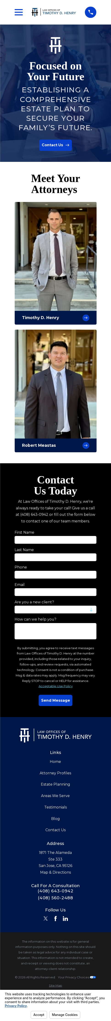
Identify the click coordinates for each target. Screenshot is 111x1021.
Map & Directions (55, 872)
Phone (20, 567)
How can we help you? (35, 619)
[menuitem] (56, 985)
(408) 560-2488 (55, 898)
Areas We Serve (55, 796)
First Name (24, 532)
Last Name (24, 550)
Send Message (55, 700)
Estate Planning (55, 784)
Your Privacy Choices (77, 977)
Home (55, 761)
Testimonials (55, 807)
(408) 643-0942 (56, 891)
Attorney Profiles (55, 773)
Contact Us (55, 830)
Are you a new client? (34, 602)
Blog (55, 819)
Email (19, 584)
